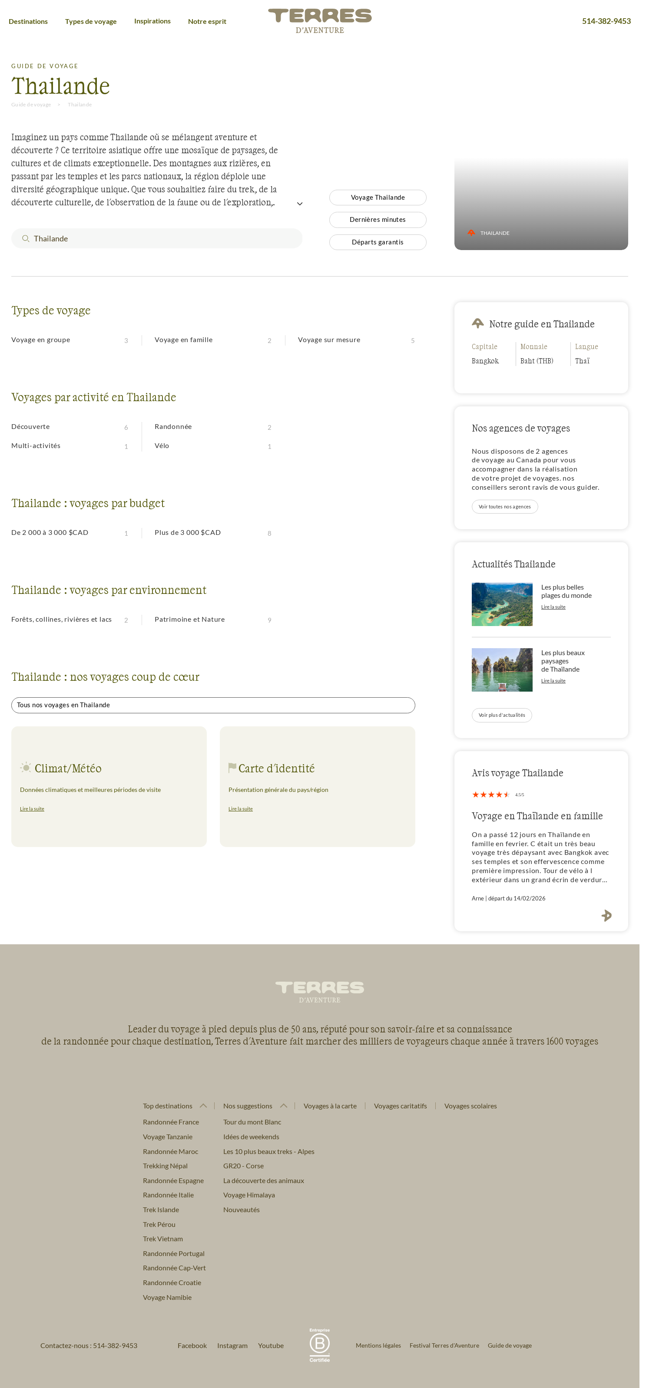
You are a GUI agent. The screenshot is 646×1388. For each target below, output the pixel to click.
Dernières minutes (378, 219)
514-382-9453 (606, 21)
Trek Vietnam (163, 1238)
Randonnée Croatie (172, 1282)
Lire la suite (32, 808)
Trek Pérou (159, 1224)
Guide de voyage (31, 104)
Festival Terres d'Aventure (444, 1345)
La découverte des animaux (263, 1180)
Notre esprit (207, 21)
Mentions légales (378, 1345)
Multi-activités (36, 445)
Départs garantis (378, 242)
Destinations (28, 21)
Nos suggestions (247, 1105)
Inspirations (152, 20)
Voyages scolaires (470, 1105)
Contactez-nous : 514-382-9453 (88, 1345)
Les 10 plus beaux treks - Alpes (269, 1151)
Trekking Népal (165, 1165)
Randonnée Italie (168, 1194)
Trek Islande (161, 1209)
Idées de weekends (251, 1136)
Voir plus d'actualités (502, 715)
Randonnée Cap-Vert (174, 1267)
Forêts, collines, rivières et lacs (61, 619)
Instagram (232, 1345)
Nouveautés (241, 1209)
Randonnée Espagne (173, 1180)
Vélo (162, 445)
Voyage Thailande (378, 197)
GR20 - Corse (243, 1165)
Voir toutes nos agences (505, 506)
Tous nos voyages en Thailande (63, 705)
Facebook (192, 1345)
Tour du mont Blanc (252, 1122)
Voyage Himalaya (249, 1194)
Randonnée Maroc (170, 1151)
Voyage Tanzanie (167, 1136)
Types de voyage (91, 21)
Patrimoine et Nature (190, 619)
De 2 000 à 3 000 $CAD (50, 532)
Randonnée (173, 426)
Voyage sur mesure (329, 339)
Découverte (30, 426)
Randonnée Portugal (174, 1253)
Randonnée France (171, 1122)
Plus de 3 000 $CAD (188, 532)
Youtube (271, 1345)
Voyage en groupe (40, 339)
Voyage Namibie (167, 1297)
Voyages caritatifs (400, 1105)
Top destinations (167, 1105)
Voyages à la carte (330, 1105)
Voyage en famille (184, 339)
